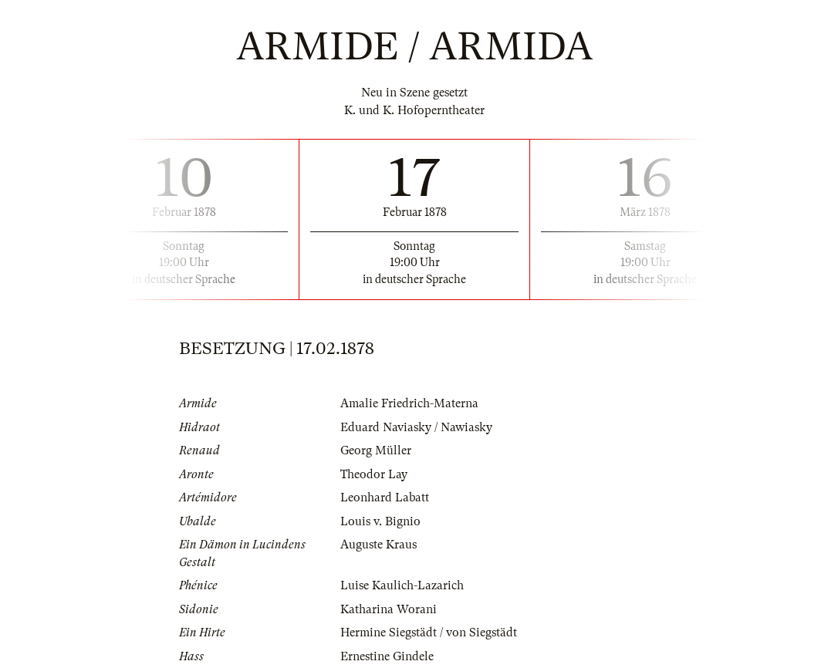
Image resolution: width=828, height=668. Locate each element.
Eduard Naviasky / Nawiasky (416, 427)
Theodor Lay (373, 474)
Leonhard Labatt (384, 497)
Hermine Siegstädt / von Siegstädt (428, 632)
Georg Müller (375, 450)
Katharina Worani (388, 609)
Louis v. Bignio (380, 521)
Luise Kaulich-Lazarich (402, 585)
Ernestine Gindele (387, 656)
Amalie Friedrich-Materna (409, 403)
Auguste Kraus (378, 545)
